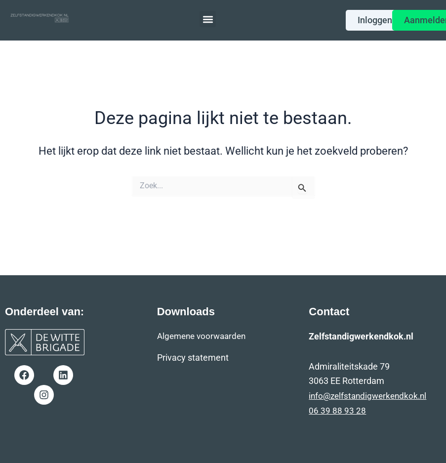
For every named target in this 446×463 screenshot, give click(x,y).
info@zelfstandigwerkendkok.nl (370, 395)
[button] (208, 19)
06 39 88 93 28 (337, 410)
